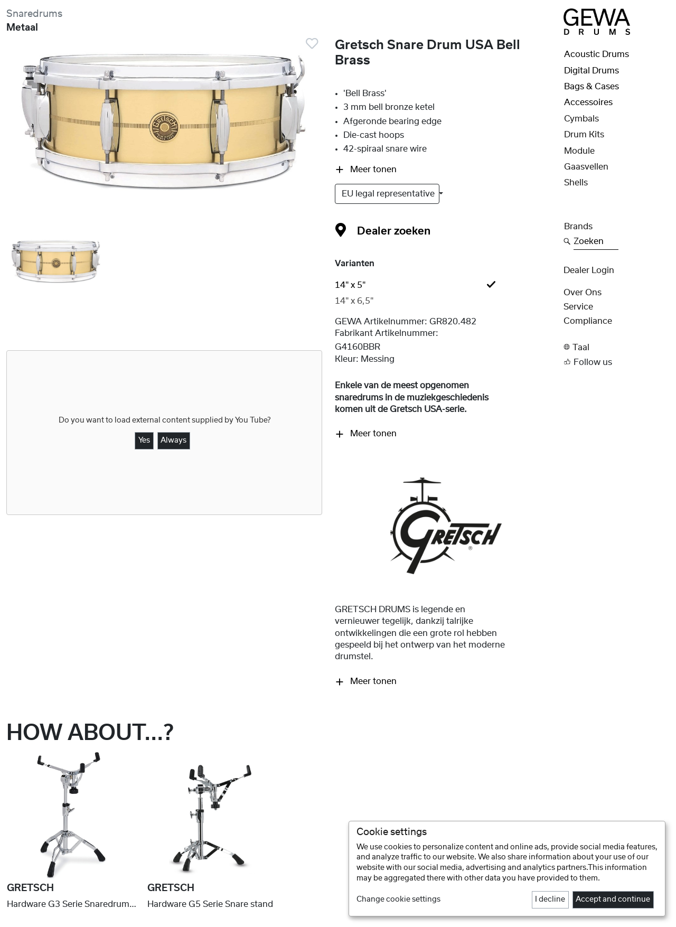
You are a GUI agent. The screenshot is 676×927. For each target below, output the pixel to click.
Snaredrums (34, 14)
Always (173, 440)
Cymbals (581, 119)
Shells (576, 183)
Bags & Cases (591, 86)
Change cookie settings (398, 899)
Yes (144, 440)
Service (578, 307)
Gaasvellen (586, 167)
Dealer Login (589, 270)
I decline (550, 899)
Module (579, 151)
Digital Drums (591, 71)
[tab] (446, 285)
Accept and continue (613, 899)
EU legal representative (389, 194)
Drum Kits (584, 134)
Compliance (588, 321)
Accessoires (588, 102)
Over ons (583, 292)
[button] (617, 347)
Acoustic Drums (596, 54)
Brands (578, 226)
